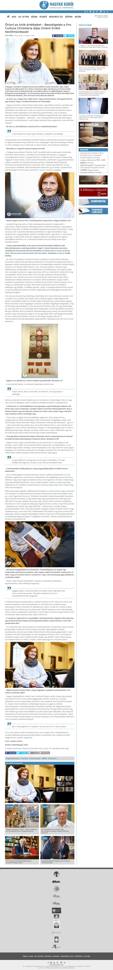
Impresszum (41, 968)
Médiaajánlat (49, 968)
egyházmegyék (86, 165)
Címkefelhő (84, 150)
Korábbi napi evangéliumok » (98, 145)
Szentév (101, 167)
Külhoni (34, 16)
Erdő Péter (90, 163)
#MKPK (44, 758)
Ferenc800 (83, 155)
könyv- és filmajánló (94, 155)
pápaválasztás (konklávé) (88, 153)
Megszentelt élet (56, 16)
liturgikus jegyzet (86, 158)
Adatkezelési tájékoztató (68, 968)
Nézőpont (69, 16)
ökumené (91, 160)
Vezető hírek (85, 25)
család (83, 169)
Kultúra (78, 16)
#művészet (52, 758)
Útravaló (98, 172)
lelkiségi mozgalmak (91, 167)
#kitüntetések (34, 758)
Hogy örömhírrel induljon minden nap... (91, 128)
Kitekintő (43, 16)
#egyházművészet (13, 758)
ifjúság (90, 170)
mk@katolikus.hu (71, 966)
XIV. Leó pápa (23, 16)
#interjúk (24, 758)
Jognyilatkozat (57, 968)
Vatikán (100, 153)
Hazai (14, 16)
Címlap (25, 956)
